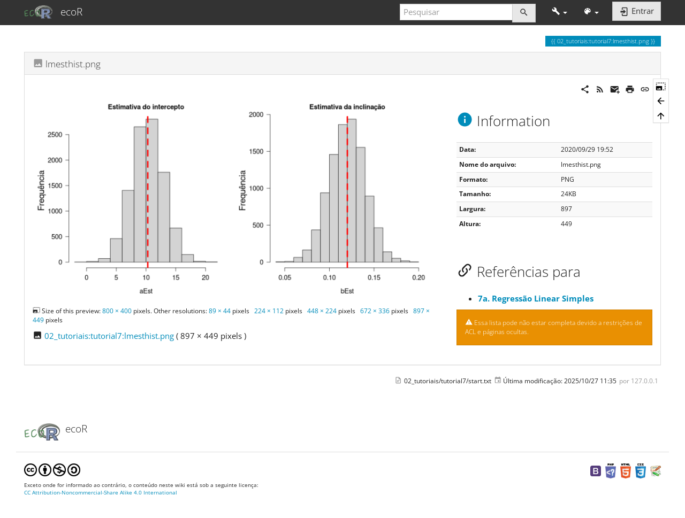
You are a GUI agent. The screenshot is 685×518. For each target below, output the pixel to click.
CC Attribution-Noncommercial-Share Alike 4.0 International (100, 492)
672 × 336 (375, 310)
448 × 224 (322, 310)
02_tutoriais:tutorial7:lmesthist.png (109, 335)
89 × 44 (220, 310)
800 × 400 (117, 310)
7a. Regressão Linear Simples (535, 298)
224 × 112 (269, 310)
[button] (559, 12)
